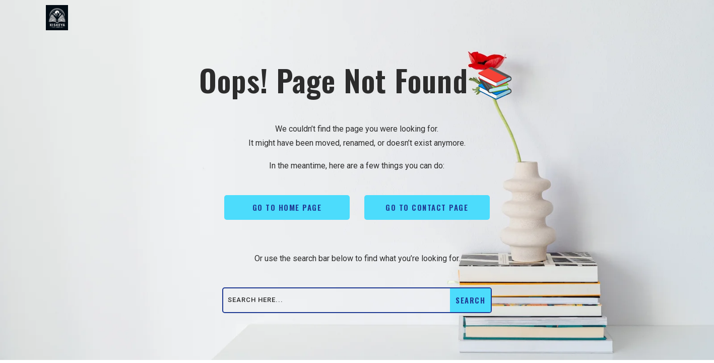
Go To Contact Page (426, 207)
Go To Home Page (287, 207)
